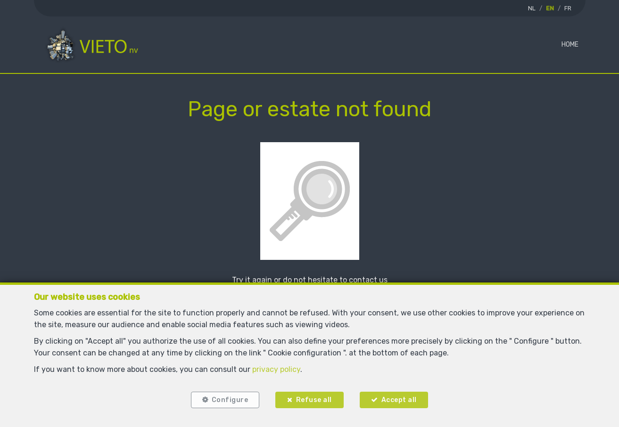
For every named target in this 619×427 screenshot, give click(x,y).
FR (567, 8)
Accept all (399, 400)
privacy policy (276, 369)
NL (532, 8)
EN (550, 8)
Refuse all (314, 400)
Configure (230, 400)
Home (569, 44)
